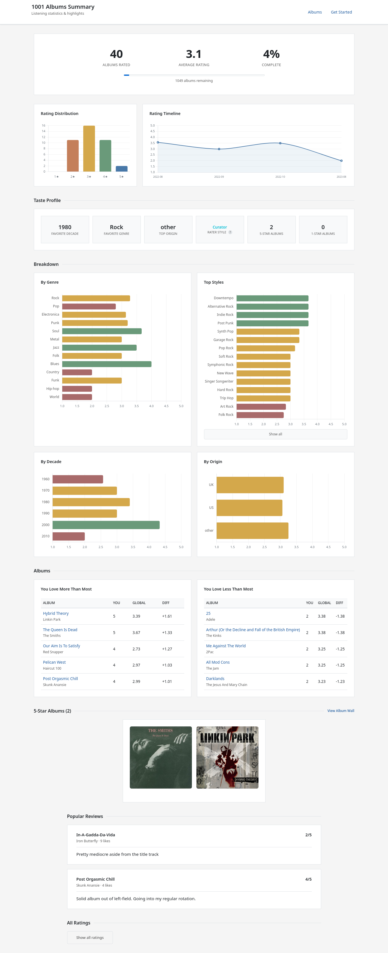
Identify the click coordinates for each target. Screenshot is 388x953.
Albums (315, 12)
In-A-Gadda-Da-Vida (95, 834)
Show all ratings (90, 937)
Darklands (215, 678)
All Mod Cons (218, 662)
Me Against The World (226, 645)
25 (208, 613)
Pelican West (54, 662)
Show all (275, 434)
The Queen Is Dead (60, 629)
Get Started (341, 12)
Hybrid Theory (56, 613)
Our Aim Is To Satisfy (61, 645)
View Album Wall (340, 710)
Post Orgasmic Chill (60, 678)
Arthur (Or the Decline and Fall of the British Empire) (253, 629)
